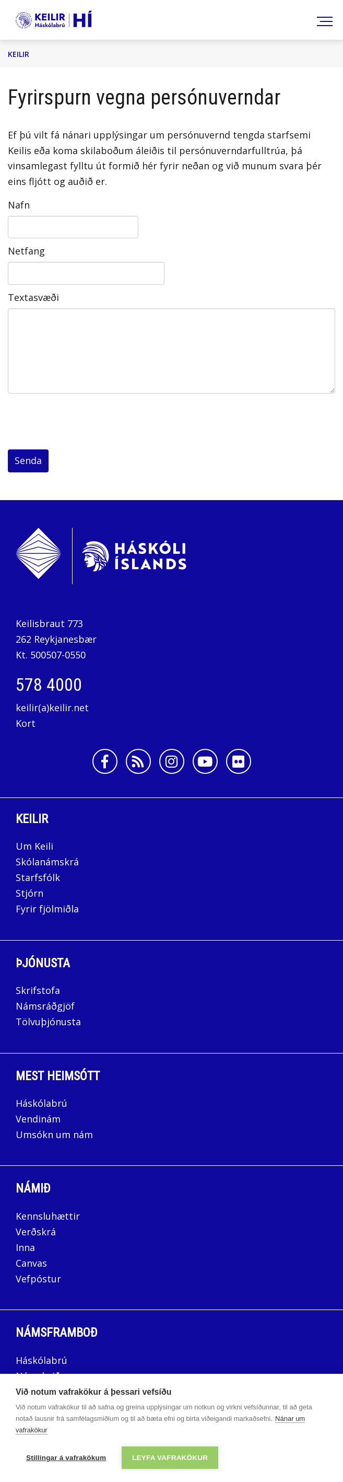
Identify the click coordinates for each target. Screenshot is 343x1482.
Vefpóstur (38, 1278)
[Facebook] (104, 761)
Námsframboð (57, 1332)
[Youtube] (205, 761)
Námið (33, 1188)
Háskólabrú (41, 1103)
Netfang (26, 251)
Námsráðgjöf (45, 1006)
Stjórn (29, 893)
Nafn (19, 205)
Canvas (31, 1263)
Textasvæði (33, 297)
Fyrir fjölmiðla (47, 908)
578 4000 (49, 684)
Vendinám (38, 1119)
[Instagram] (171, 761)
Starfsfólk (38, 877)
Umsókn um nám (54, 1134)
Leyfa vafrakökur (170, 1458)
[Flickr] (238, 761)
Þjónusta (43, 963)
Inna (27, 1247)
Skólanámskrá (47, 861)
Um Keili (34, 846)
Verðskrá (36, 1231)
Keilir (18, 54)
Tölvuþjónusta (48, 1021)
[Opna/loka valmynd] (323, 20)
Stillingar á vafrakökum (66, 1458)
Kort (26, 723)
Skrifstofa (38, 990)
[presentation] (87, 423)
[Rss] (138, 761)
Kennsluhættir (48, 1216)
